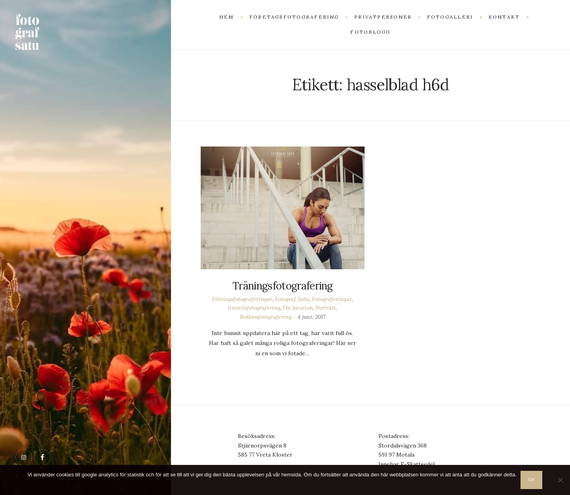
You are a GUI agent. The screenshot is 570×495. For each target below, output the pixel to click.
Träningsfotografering (282, 285)
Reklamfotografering (266, 316)
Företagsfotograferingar (242, 299)
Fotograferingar (332, 299)
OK (532, 479)
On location (298, 307)
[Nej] (560, 480)
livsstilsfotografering (254, 307)
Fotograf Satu (292, 299)
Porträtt (326, 307)
